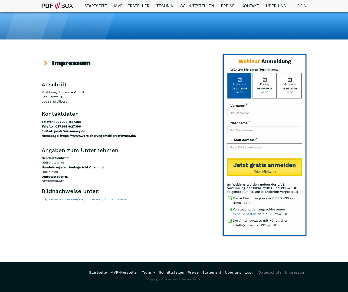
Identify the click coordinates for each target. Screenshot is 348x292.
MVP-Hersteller (131, 5)
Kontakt (250, 5)
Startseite (96, 5)
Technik (164, 5)
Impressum (295, 272)
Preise (228, 5)
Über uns (276, 5)
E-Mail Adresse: (243, 140)
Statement (211, 272)
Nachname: (240, 122)
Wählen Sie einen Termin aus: (254, 69)
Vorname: (238, 105)
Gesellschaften (244, 214)
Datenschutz (270, 272)
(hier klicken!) (264, 167)
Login (299, 5)
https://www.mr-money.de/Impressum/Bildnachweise (84, 199)
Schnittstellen (197, 5)
